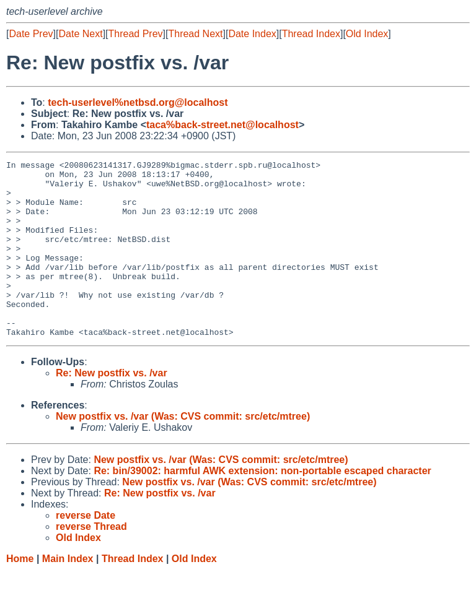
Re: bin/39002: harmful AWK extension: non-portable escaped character (262, 506)
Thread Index (311, 33)
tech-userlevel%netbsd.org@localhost (137, 102)
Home (19, 594)
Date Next (80, 33)
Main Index (68, 594)
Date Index (252, 33)
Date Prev (31, 33)
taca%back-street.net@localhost (222, 124)
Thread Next (195, 33)
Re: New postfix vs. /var (111, 408)
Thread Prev (135, 33)
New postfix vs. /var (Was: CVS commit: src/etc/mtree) (183, 451)
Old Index (367, 33)
